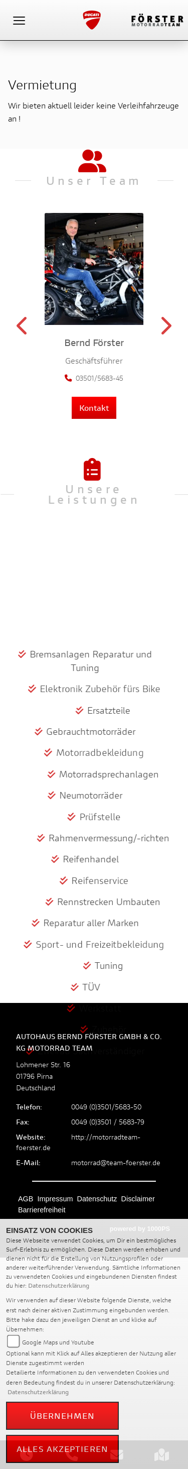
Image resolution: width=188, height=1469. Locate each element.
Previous (23, 329)
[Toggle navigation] (19, 20)
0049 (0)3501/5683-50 (106, 1106)
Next (165, 329)
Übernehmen (62, 1415)
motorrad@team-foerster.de (115, 1162)
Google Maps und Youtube (58, 1342)
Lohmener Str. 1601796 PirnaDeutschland (43, 1076)
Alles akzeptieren (62, 1448)
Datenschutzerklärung (58, 1285)
